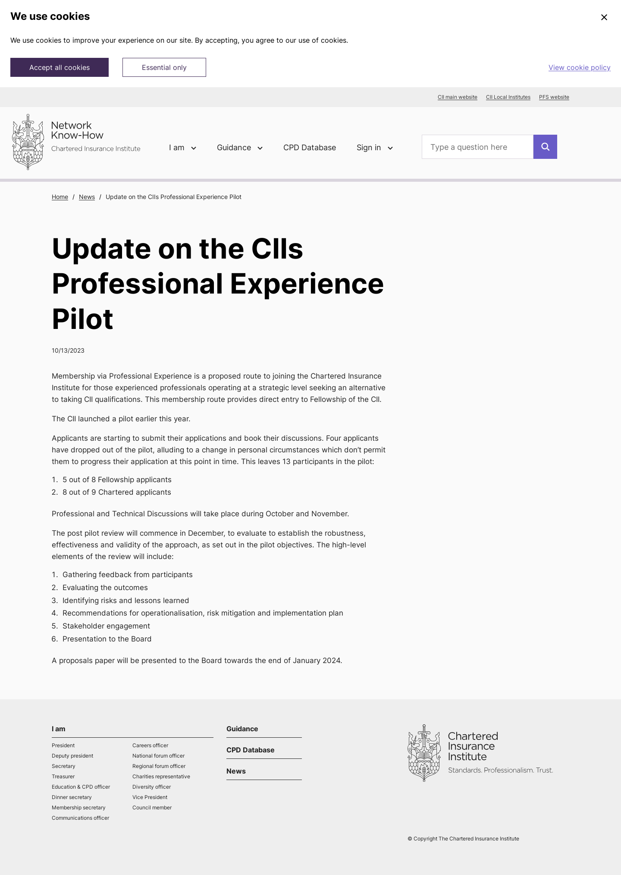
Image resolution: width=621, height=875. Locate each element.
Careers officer (150, 745)
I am (59, 728)
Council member (152, 807)
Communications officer (80, 818)
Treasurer (63, 776)
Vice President (149, 797)
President (63, 745)
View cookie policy (580, 67)
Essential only (164, 67)
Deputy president (72, 755)
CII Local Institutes (508, 97)
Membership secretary (79, 807)
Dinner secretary (72, 797)
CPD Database (309, 147)
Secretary (63, 766)
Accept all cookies (59, 67)
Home (60, 196)
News (87, 196)
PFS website (554, 97)
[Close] (604, 17)
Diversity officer (151, 786)
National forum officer (158, 755)
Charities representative (161, 776)
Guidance (242, 728)
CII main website (457, 97)
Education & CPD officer (81, 786)
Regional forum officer (158, 766)
